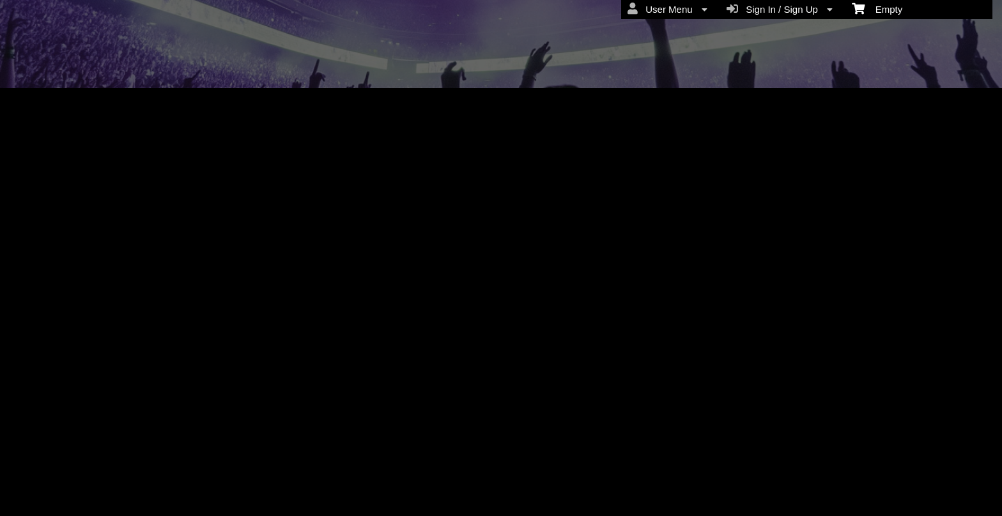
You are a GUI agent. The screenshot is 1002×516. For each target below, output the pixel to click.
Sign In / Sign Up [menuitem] (780, 9)
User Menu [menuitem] (667, 9)
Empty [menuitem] (877, 8)
